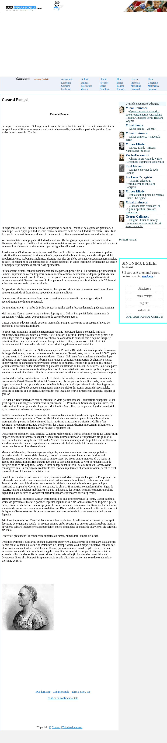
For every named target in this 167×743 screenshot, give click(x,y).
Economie (66, 82)
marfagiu (147, 276)
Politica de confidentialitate (62, 698)
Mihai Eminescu (137, 108)
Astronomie (67, 79)
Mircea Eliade (135, 144)
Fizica (120, 82)
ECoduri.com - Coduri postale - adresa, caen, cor (63, 691)
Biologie (85, 79)
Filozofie (104, 82)
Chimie (103, 79)
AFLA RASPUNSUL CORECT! (144, 316)
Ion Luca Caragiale (139, 177)
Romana (121, 89)
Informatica (86, 86)
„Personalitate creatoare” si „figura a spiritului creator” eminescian (143, 209)
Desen (120, 79)
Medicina (66, 89)
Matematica (153, 86)
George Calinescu (137, 216)
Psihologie (105, 89)
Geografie (153, 82)
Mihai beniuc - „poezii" (142, 128)
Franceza (135, 82)
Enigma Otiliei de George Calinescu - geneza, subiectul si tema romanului (143, 223)
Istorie (103, 86)
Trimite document (72, 727)
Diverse (134, 79)
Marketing (136, 86)
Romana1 (135, 89)
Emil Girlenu (134, 166)
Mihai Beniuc (135, 125)
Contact (56, 727)
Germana (65, 86)
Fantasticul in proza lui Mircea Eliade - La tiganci (145, 196)
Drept (151, 79)
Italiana (120, 86)
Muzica (84, 89)
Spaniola (152, 89)
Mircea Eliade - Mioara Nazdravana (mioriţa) (140, 149)
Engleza (84, 82)
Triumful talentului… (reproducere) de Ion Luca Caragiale (140, 183)
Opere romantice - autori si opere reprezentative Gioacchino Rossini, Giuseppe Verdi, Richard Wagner (144, 116)
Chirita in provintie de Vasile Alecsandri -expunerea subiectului (145, 160)
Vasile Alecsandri (137, 155)
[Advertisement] (83, 42)
